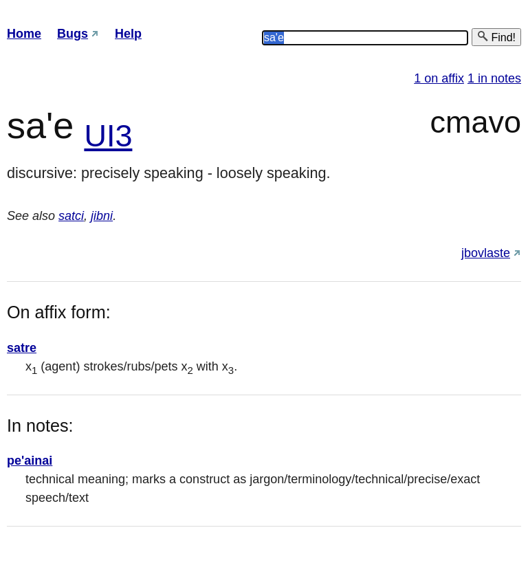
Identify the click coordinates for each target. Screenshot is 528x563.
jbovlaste (485, 253)
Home (24, 34)
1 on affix (439, 78)
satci (71, 216)
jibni (102, 216)
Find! (496, 36)
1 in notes (494, 78)
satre (21, 348)
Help (128, 34)
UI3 (108, 135)
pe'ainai (29, 460)
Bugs (72, 34)
